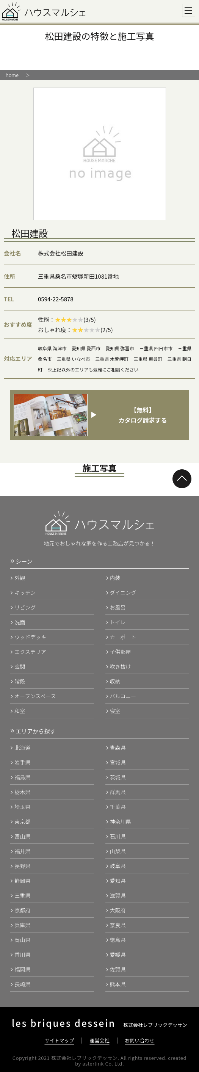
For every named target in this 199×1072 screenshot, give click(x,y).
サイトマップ (59, 1040)
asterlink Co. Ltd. (103, 1063)
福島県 (22, 777)
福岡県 (22, 969)
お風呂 (118, 607)
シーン (24, 561)
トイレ (118, 622)
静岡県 (22, 880)
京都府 (22, 910)
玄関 (19, 666)
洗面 (19, 622)
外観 (19, 577)
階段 (19, 681)
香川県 (22, 954)
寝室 (115, 710)
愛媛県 (118, 954)
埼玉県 (22, 806)
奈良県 (118, 925)
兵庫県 (22, 925)
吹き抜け (120, 666)
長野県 (22, 865)
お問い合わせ (140, 1040)
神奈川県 (120, 821)
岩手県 (22, 762)
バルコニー (123, 696)
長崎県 (22, 984)
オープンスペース (35, 696)
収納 (115, 681)
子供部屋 (120, 651)
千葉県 (118, 806)
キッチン (25, 592)
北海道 (22, 747)
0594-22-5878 (56, 299)
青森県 (118, 747)
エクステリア (30, 651)
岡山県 (22, 939)
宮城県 (118, 762)
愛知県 (118, 880)
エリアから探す (35, 731)
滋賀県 (118, 895)
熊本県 (118, 984)
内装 (115, 577)
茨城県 (118, 777)
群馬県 (118, 791)
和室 (19, 710)
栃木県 (22, 791)
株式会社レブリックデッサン (99, 1024)
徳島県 (118, 939)
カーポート (123, 636)
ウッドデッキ (30, 636)
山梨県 (118, 851)
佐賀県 (118, 969)
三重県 (22, 895)
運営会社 (99, 1040)
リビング (25, 607)
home (12, 74)
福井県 (22, 851)
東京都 (22, 821)
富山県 (22, 836)
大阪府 (118, 910)
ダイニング (123, 592)
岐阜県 (118, 865)
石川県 (118, 836)
